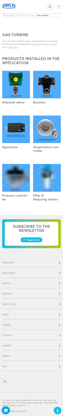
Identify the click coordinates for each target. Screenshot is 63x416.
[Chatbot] (6, 410)
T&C (31, 366)
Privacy (31, 356)
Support (31, 293)
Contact (31, 335)
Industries (31, 273)
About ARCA (31, 304)
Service (31, 283)
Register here (31, 239)
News (31, 314)
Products (31, 262)
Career (31, 324)
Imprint (31, 345)
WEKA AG (12, 47)
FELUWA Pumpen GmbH (44, 44)
